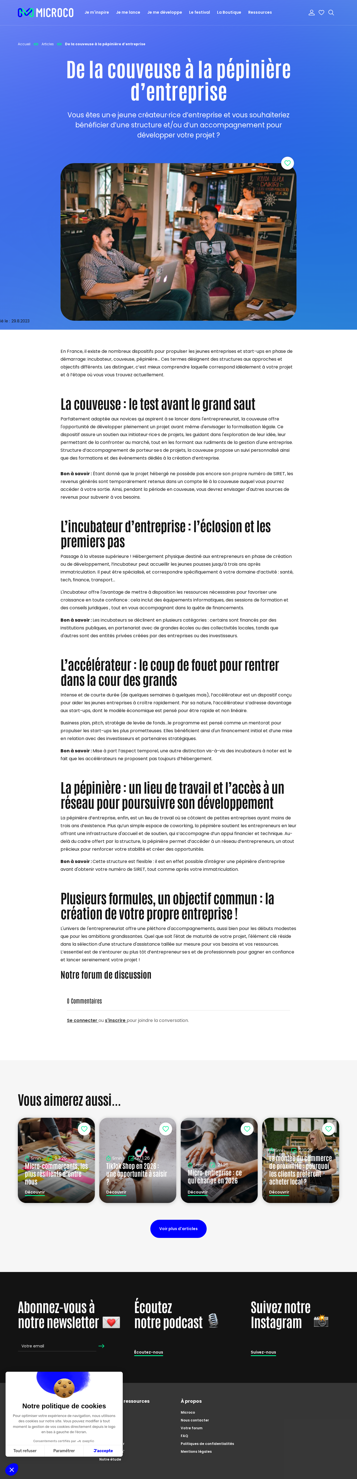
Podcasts (108, 1435)
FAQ (184, 1435)
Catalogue (109, 1412)
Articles (106, 1428)
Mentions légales (196, 1451)
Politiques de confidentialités (207, 1443)
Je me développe (164, 12)
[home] (46, 13)
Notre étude (110, 1459)
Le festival (199, 12)
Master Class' (111, 1451)
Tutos (104, 1420)
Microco (188, 1412)
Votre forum (191, 1428)
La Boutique (229, 12)
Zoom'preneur (111, 1443)
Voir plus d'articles (178, 1228)
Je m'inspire (97, 12)
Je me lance (128, 12)
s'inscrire (116, 1020)
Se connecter (82, 1020)
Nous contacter (195, 1420)
